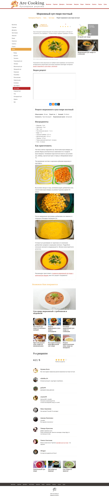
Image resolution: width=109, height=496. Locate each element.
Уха (15, 94)
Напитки (87, 4)
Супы (105, 4)
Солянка (16, 83)
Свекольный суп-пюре (39, 470)
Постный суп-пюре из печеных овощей (39, 328)
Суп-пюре (16, 88)
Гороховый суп (18, 61)
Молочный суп (18, 66)
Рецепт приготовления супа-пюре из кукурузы (68, 345)
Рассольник (17, 77)
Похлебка (16, 74)
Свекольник (17, 80)
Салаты (94, 4)
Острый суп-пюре (84, 37)
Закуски (76, 4)
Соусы (100, 4)
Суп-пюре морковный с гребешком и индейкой (50, 312)
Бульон (16, 55)
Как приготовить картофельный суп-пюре (54, 344)
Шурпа (15, 99)
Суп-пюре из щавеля (67, 470)
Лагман (16, 64)
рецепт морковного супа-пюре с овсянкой (45, 66)
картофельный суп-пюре (62, 442)
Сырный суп (17, 91)
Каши (81, 4)
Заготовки (69, 4)
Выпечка (48, 4)
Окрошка (16, 72)
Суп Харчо (17, 85)
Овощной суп (17, 69)
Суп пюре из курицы (52, 470)
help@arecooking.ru (54, 495)
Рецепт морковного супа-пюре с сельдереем (54, 329)
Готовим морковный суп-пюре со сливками (69, 328)
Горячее (55, 4)
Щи (15, 102)
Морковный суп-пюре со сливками (86, 53)
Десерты (61, 4)
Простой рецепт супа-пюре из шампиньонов (38, 344)
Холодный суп (18, 96)
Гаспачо (16, 58)
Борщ (15, 53)
